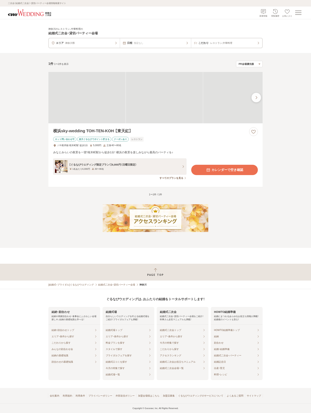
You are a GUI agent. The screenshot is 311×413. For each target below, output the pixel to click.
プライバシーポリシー (100, 395)
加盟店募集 (169, 395)
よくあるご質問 (235, 395)
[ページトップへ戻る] (155, 272)
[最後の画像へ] (256, 97)
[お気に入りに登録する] (253, 131)
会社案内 (54, 395)
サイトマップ (254, 395)
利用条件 (80, 395)
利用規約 (67, 395)
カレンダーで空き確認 (224, 170)
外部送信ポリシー (125, 395)
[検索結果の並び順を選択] (249, 64)
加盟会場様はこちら (148, 395)
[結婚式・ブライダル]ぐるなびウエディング (71, 284)
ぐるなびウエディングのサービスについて (200, 395)
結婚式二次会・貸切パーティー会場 (116, 284)
